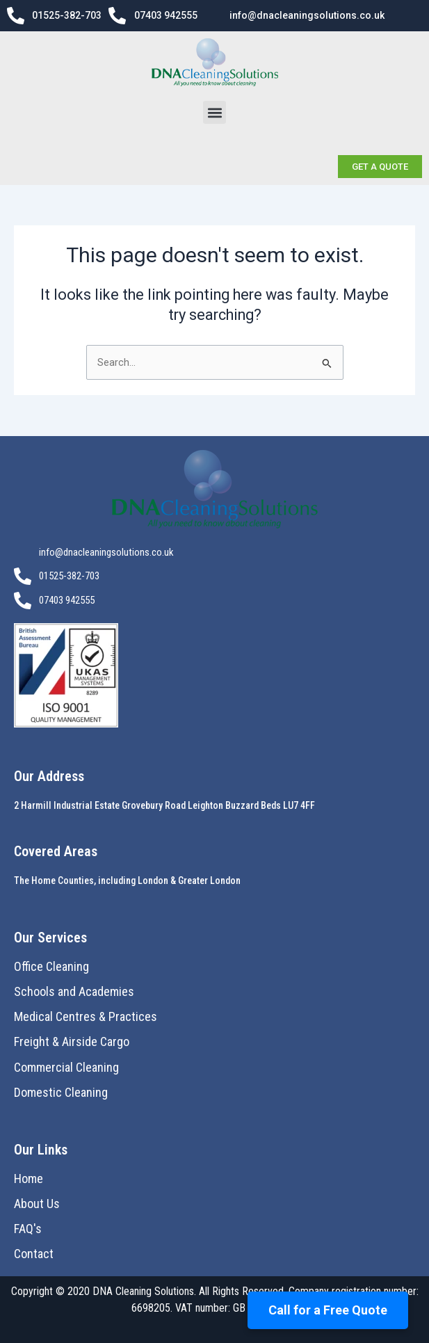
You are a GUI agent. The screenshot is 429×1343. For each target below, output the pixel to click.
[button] (214, 112)
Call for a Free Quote (327, 1310)
